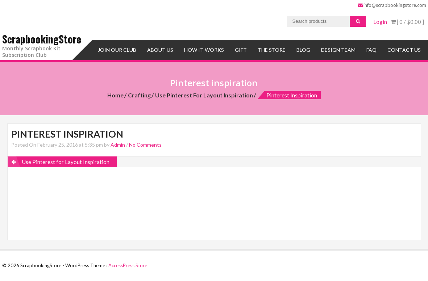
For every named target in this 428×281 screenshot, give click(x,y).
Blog (303, 50)
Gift (241, 50)
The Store (272, 50)
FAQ (371, 50)
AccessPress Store (127, 265)
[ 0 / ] (407, 21)
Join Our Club (117, 50)
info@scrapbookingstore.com (392, 5)
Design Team (338, 50)
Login (380, 21)
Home (115, 95)
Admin (118, 145)
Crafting (139, 95)
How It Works (204, 50)
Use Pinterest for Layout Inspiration (204, 95)
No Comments (145, 145)
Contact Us (404, 50)
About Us (160, 50)
